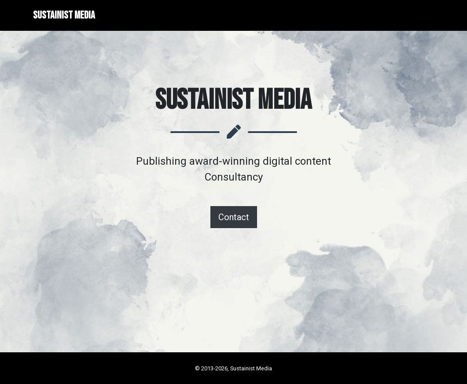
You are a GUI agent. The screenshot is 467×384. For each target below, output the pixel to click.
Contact (233, 217)
